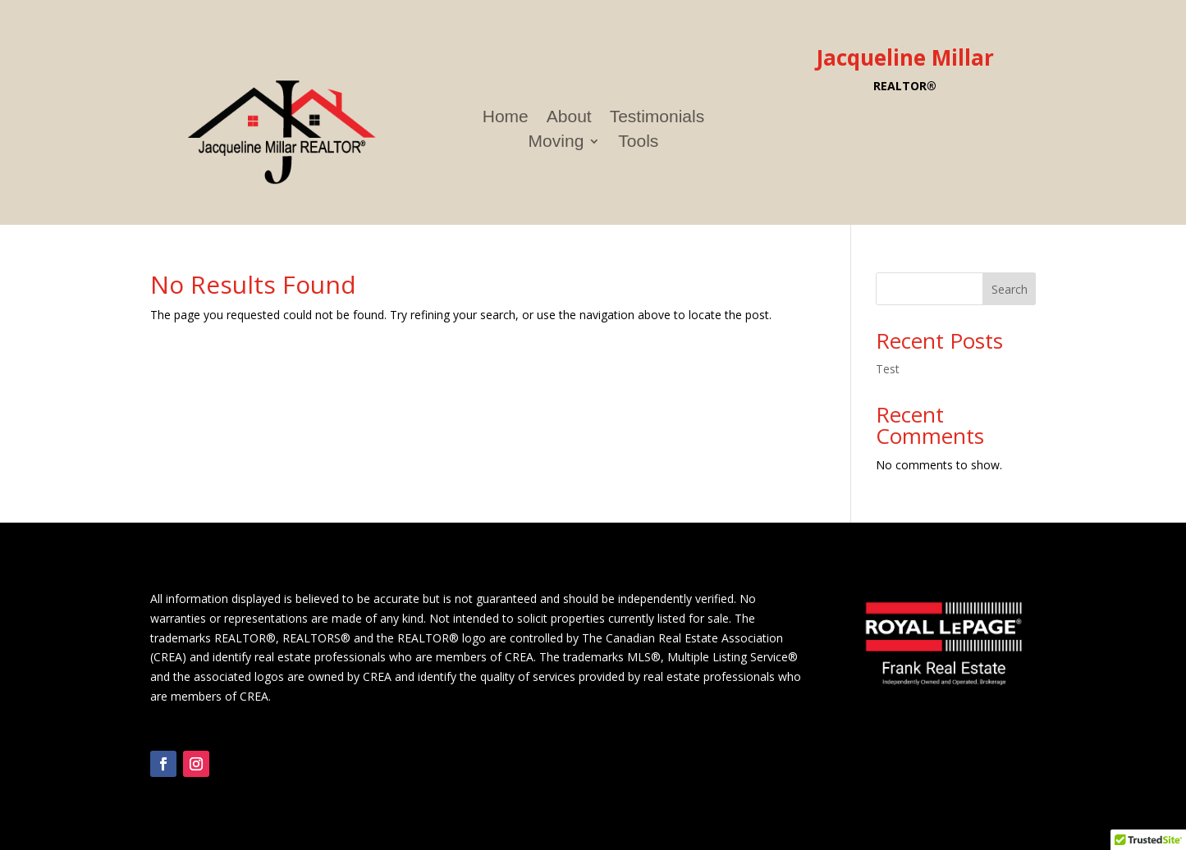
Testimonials (657, 118)
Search (1009, 289)
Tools (638, 142)
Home (506, 118)
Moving (556, 142)
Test (888, 369)
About (569, 118)
